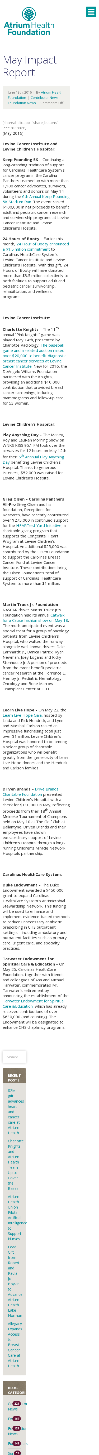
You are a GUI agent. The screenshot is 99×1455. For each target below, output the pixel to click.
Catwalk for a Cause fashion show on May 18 (35, 617)
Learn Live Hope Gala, (23, 715)
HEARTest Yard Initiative (39, 525)
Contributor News (45, 97)
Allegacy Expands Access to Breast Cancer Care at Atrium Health (15, 1344)
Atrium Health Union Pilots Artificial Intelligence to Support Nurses (17, 1217)
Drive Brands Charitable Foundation (31, 791)
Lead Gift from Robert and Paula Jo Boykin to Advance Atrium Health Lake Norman (15, 1281)
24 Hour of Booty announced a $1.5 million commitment (36, 246)
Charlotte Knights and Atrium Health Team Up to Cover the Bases (16, 1164)
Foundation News (22, 102)
